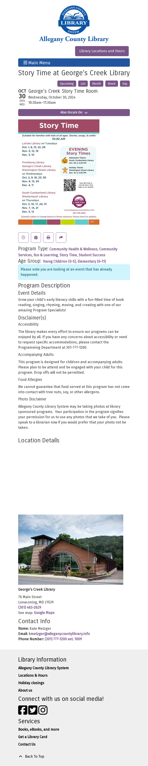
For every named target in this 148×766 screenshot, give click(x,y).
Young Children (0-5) (59, 261)
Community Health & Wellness (73, 249)
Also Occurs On (74, 112)
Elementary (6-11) (92, 261)
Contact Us (26, 744)
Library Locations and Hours (102, 51)
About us (25, 690)
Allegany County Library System (43, 668)
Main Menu (37, 62)
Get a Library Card (32, 737)
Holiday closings (31, 683)
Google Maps (44, 613)
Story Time (68, 255)
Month (96, 84)
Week (112, 84)
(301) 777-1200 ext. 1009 (63, 639)
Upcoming (67, 84)
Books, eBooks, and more (38, 729)
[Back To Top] (74, 756)
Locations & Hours (33, 675)
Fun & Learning (45, 255)
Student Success (92, 255)
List (83, 84)
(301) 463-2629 (29, 607)
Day (124, 84)
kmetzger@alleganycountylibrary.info (59, 634)
